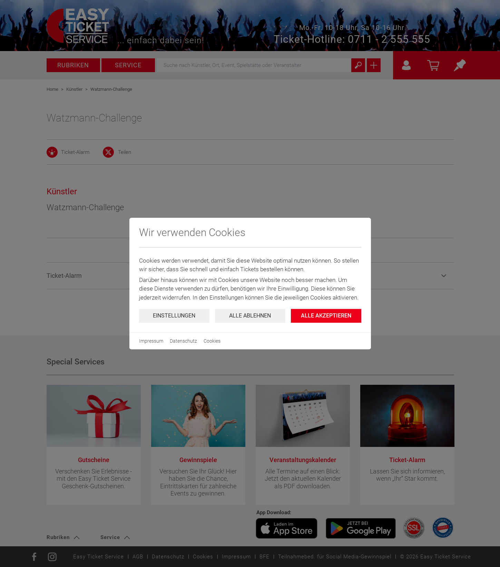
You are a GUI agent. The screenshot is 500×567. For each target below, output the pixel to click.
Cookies (212, 341)
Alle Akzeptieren (326, 315)
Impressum (151, 341)
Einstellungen (174, 315)
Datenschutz (183, 341)
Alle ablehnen (250, 315)
